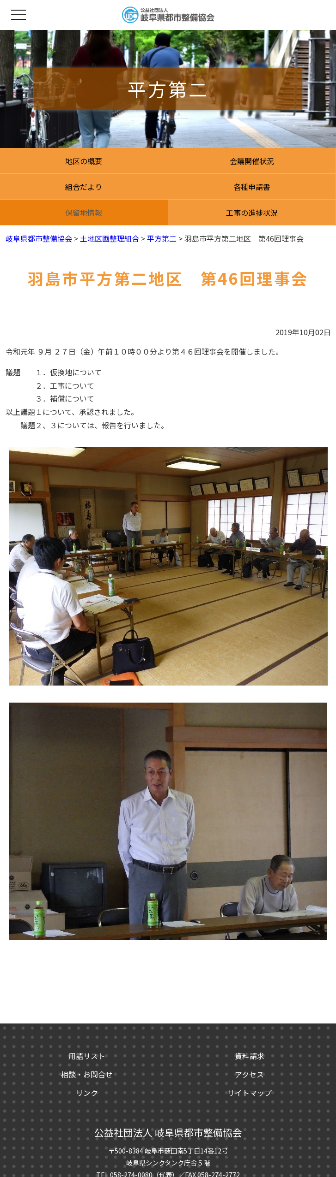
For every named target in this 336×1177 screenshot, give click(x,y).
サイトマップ (249, 1092)
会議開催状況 (252, 160)
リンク (87, 1092)
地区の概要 (83, 160)
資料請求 (249, 1055)
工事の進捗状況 (252, 212)
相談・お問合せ (87, 1074)
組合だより (83, 186)
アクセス (249, 1074)
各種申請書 (251, 186)
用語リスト (86, 1055)
